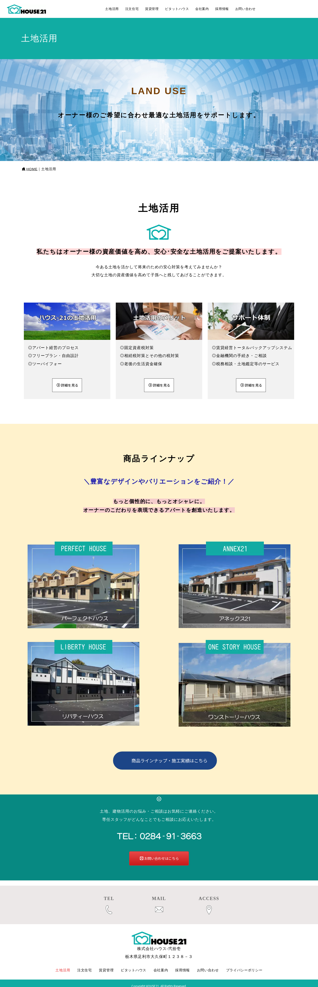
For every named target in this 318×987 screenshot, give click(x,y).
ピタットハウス (177, 9)
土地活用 (112, 9)
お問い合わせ (245, 9)
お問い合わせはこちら (159, 858)
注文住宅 (132, 9)
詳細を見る (67, 385)
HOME (30, 169)
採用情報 (222, 9)
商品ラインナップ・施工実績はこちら (169, 760)
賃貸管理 (152, 9)
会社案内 (202, 9)
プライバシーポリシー (244, 965)
